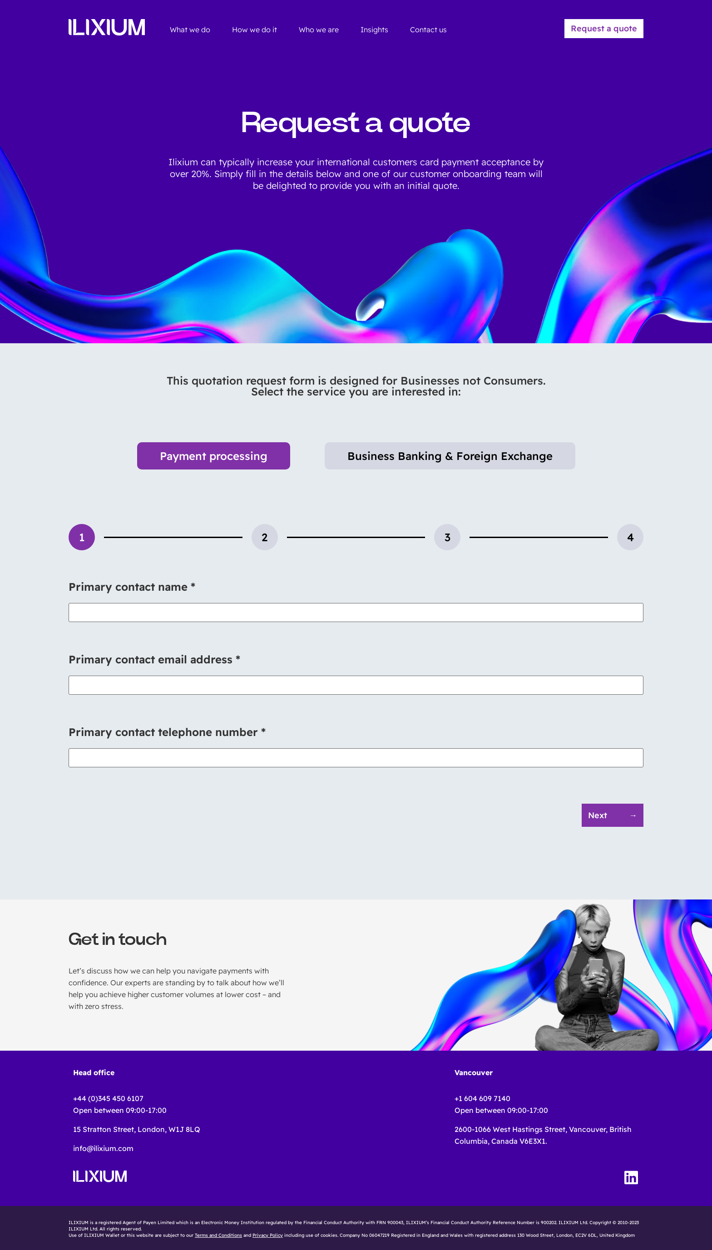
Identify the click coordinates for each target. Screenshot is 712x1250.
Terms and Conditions (218, 1235)
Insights (374, 29)
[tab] (82, 537)
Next (597, 815)
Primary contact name (132, 586)
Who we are (319, 29)
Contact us (428, 29)
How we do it (254, 29)
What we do (190, 29)
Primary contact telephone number (167, 731)
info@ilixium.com (103, 1148)
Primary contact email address (154, 659)
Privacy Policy (267, 1235)
